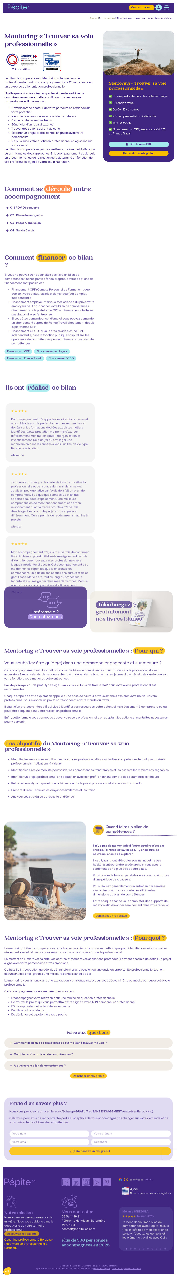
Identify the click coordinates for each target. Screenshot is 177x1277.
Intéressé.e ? (45, 642)
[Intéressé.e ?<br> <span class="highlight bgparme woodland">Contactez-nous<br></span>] (46, 628)
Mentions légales (102, 1268)
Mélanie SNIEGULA (135, 1243)
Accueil (94, 18)
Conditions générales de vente (126, 1268)
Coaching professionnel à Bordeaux (28, 1239)
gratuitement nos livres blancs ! (120, 642)
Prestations (108, 18)
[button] (18, 418)
